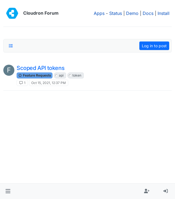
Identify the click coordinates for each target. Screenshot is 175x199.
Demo (132, 13)
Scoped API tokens (40, 68)
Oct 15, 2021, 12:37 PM (48, 83)
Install (163, 13)
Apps (99, 13)
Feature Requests (34, 75)
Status (115, 13)
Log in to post (154, 45)
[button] (8, 191)
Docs (148, 13)
